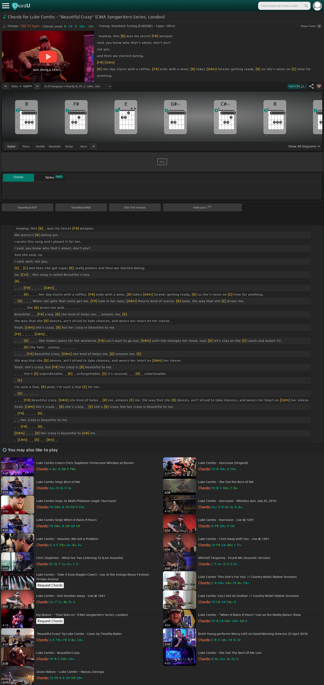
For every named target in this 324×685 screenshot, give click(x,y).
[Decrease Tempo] (5, 86)
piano (26, 146)
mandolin (55, 146)
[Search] (306, 6)
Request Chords (50, 585)
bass (84, 146)
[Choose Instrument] (94, 146)
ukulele (40, 146)
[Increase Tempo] (37, 86)
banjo (69, 146)
